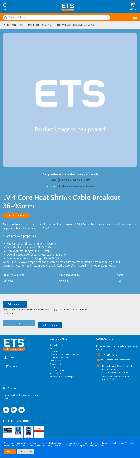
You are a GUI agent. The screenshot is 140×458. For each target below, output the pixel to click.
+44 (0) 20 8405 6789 (70, 180)
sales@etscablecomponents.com (75, 186)
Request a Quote (57, 345)
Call (5, 9)
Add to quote (15, 304)
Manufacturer (34, 25)
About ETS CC (56, 364)
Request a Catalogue (59, 370)
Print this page (16, 216)
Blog (51, 348)
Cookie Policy (55, 361)
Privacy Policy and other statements (65, 354)
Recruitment (55, 351)
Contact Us (54, 367)
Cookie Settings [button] (25, 451)
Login (9, 357)
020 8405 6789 (110, 355)
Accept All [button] (10, 451)
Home (21, 25)
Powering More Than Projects (62, 377)
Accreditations (56, 373)
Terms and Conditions (59, 358)
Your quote (13, 366)
